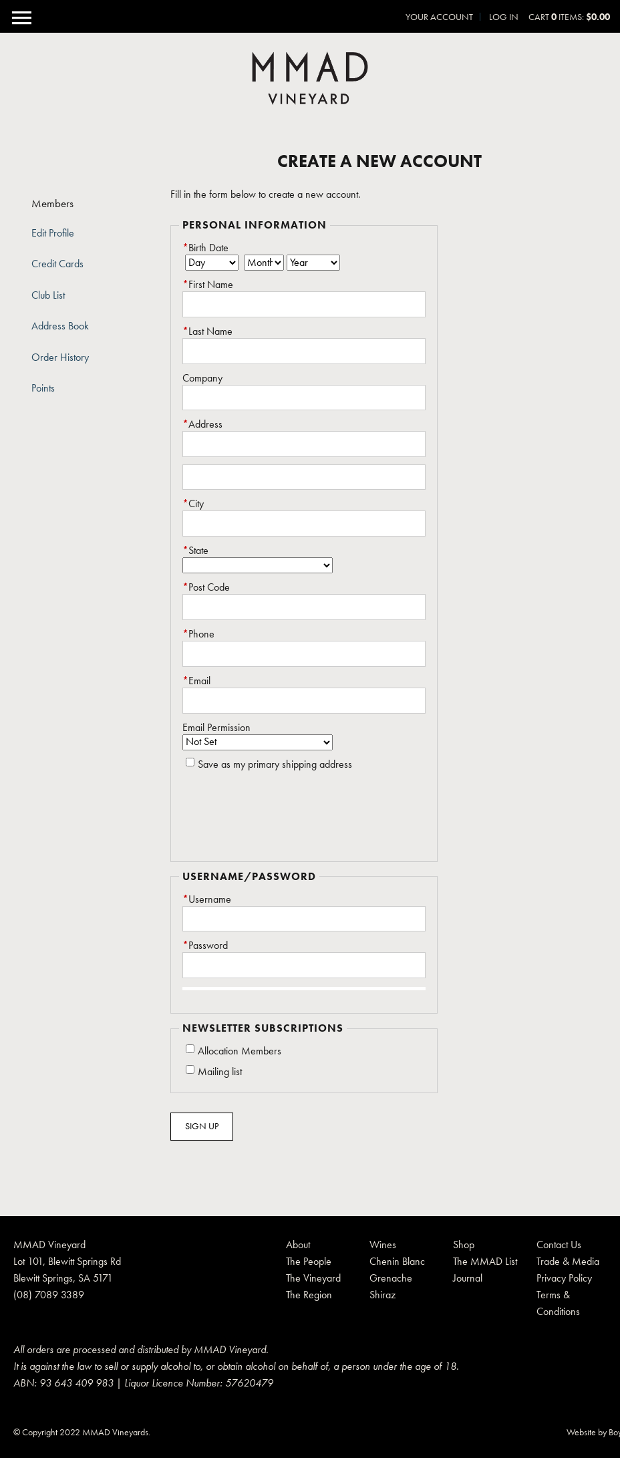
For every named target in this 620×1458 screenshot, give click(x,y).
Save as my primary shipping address (275, 764)
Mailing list (220, 1071)
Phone (198, 634)
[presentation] (283, 818)
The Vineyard (313, 1278)
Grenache (390, 1278)
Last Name (207, 331)
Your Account (439, 17)
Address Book (60, 326)
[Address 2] (304, 477)
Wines (382, 1244)
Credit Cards (57, 264)
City (193, 504)
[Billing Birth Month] (264, 263)
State (195, 550)
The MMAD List (485, 1261)
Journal (467, 1278)
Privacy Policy (564, 1278)
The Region (309, 1295)
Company (202, 378)
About (298, 1244)
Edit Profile (52, 233)
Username (206, 899)
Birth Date (205, 248)
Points (43, 388)
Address (202, 424)
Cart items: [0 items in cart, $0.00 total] (569, 17)
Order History (60, 357)
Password (205, 945)
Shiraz (382, 1295)
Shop (463, 1244)
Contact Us (558, 1244)
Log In (503, 17)
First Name (207, 284)
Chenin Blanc (397, 1261)
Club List (48, 295)
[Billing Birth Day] (212, 263)
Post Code (206, 587)
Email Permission (216, 727)
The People (308, 1261)
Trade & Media (567, 1261)
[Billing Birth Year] (313, 263)
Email (196, 681)
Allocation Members (239, 1051)
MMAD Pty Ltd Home (310, 78)
